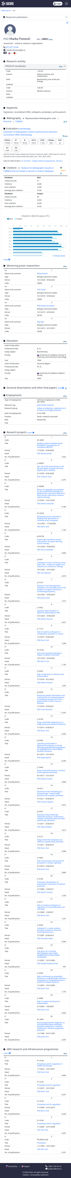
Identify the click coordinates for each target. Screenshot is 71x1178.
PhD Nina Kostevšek (45, 550)
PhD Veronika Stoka (45, 938)
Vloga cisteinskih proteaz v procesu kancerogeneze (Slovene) (51, 771)
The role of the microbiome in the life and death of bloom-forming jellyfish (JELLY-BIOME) (50, 468)
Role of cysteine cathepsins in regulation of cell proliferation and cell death (51, 907)
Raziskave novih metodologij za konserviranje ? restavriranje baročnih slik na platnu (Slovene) (50, 793)
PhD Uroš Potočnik (45, 709)
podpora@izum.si (53, 1169)
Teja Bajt (40, 322)
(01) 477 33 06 (10, 47)
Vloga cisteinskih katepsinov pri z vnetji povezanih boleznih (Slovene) (51, 723)
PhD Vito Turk (42, 1130)
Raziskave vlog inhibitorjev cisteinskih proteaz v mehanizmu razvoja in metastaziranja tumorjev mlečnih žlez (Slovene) (51, 818)
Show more (58, 255)
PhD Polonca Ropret (45, 802)
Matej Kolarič (42, 273)
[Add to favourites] (67, 22)
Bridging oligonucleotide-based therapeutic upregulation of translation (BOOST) (49, 445)
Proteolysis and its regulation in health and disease (50, 1065)
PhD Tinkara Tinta (44, 476)
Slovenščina (11, 1166)
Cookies (26, 1175)
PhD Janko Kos (43, 1036)
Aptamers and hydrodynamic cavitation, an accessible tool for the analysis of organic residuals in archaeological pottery (51, 588)
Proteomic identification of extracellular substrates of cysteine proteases (51, 884)
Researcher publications (15, 17)
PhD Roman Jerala (44, 453)
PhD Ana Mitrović (44, 573)
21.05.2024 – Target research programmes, (39, 161)
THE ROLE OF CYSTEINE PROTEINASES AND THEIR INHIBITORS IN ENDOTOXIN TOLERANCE (48, 954)
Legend (30, 433)
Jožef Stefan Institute (45, 405)
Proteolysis (41, 1143)
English (26, 1166)
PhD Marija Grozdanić (46, 306)
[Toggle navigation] (66, 3)
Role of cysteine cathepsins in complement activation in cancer (50, 633)
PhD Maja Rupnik (44, 757)
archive (59, 161)
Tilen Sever (41, 289)
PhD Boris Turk (43, 526)
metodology (24, 128)
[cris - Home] (7, 3)
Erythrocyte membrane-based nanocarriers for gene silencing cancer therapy (49, 541)
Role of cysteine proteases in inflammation (48, 1002)
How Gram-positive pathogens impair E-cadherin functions (49, 654)
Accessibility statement (39, 1175)
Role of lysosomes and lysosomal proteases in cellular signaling (50, 862)
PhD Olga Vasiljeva (45, 827)
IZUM (26, 1172)
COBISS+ (19, 121)
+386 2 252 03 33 (53, 1166)
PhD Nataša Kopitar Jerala (47, 963)
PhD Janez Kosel (43, 598)
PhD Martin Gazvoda (45, 503)
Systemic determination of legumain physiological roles (49, 612)
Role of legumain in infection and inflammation (50, 675)
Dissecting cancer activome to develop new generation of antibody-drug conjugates (49, 518)
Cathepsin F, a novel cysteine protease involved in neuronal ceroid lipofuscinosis (49, 930)
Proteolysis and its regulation (49, 1085)
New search (6, 10)
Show (6, 259)
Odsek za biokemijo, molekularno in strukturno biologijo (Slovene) (51, 409)
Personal (7, 121)
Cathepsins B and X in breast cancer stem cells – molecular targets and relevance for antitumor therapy (51, 564)
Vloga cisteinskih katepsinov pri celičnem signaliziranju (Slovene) (50, 841)
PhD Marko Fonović (45, 619)
